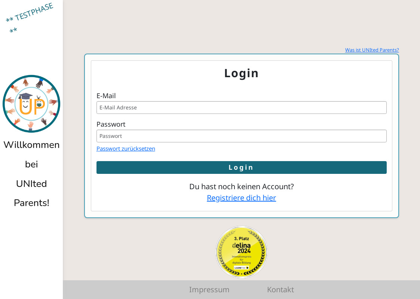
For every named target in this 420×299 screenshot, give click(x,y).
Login (241, 167)
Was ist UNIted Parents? (372, 49)
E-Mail (106, 95)
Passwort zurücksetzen (125, 148)
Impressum (209, 289)
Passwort (111, 124)
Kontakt (280, 289)
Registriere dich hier (241, 198)
